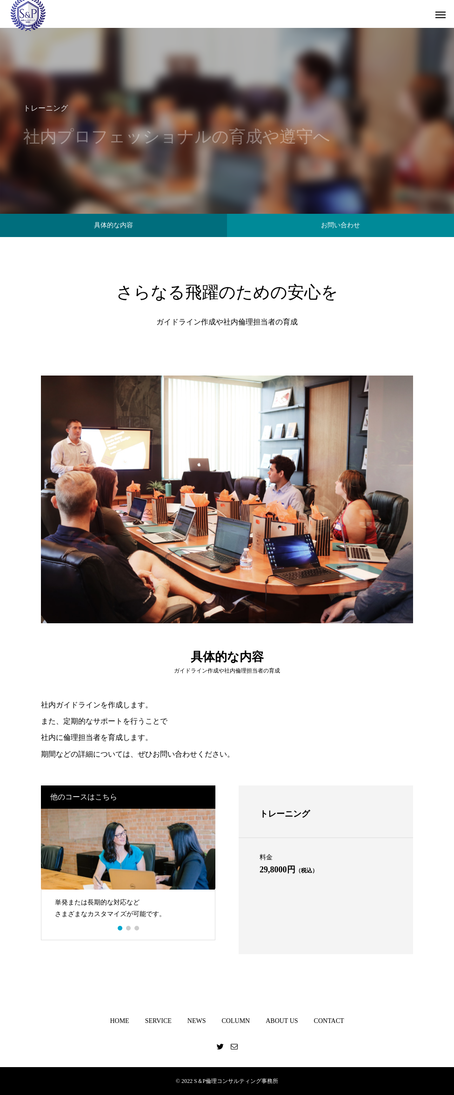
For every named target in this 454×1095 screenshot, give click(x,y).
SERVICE (158, 1020)
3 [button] (137, 928)
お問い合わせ (340, 225)
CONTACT (329, 1020)
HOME (119, 1020)
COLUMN (236, 1020)
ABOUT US (282, 1020)
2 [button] (129, 928)
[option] (128, 867)
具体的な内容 (113, 225)
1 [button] (120, 928)
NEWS (196, 1020)
